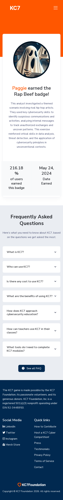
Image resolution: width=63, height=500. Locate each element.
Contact (38, 467)
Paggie (19, 88)
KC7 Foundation (24, 491)
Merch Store (11, 445)
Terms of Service (44, 461)
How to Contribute (45, 426)
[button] (31, 252)
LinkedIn (9, 426)
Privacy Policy (42, 455)
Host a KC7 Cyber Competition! (44, 435)
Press (37, 443)
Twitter (9, 433)
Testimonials (42, 449)
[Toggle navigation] (55, 7)
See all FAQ (31, 368)
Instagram (10, 439)
